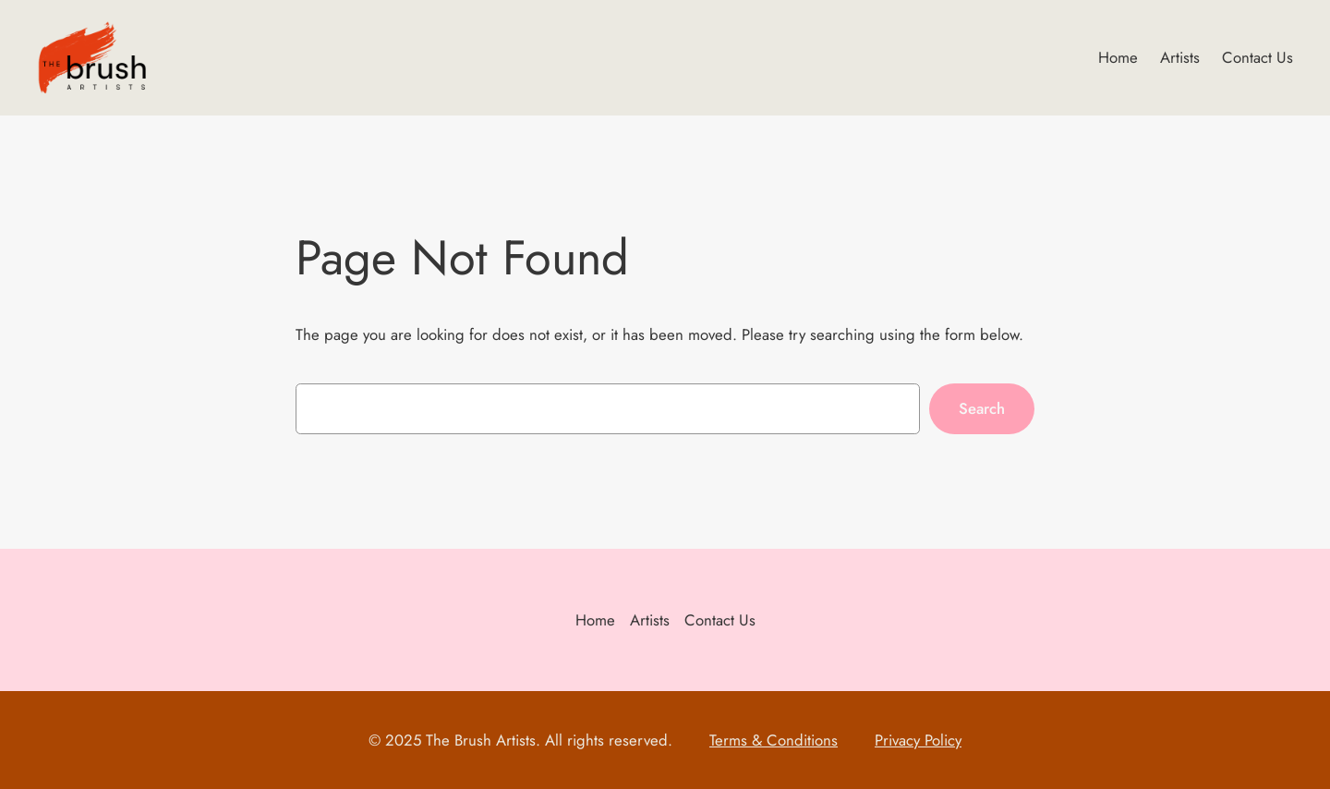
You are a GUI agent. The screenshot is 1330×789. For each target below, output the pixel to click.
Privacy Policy (918, 740)
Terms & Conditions (773, 740)
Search (982, 408)
